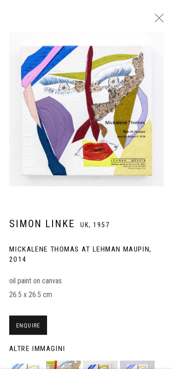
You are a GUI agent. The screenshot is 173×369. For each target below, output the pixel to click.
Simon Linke (42, 227)
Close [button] (157, 21)
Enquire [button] (28, 328)
